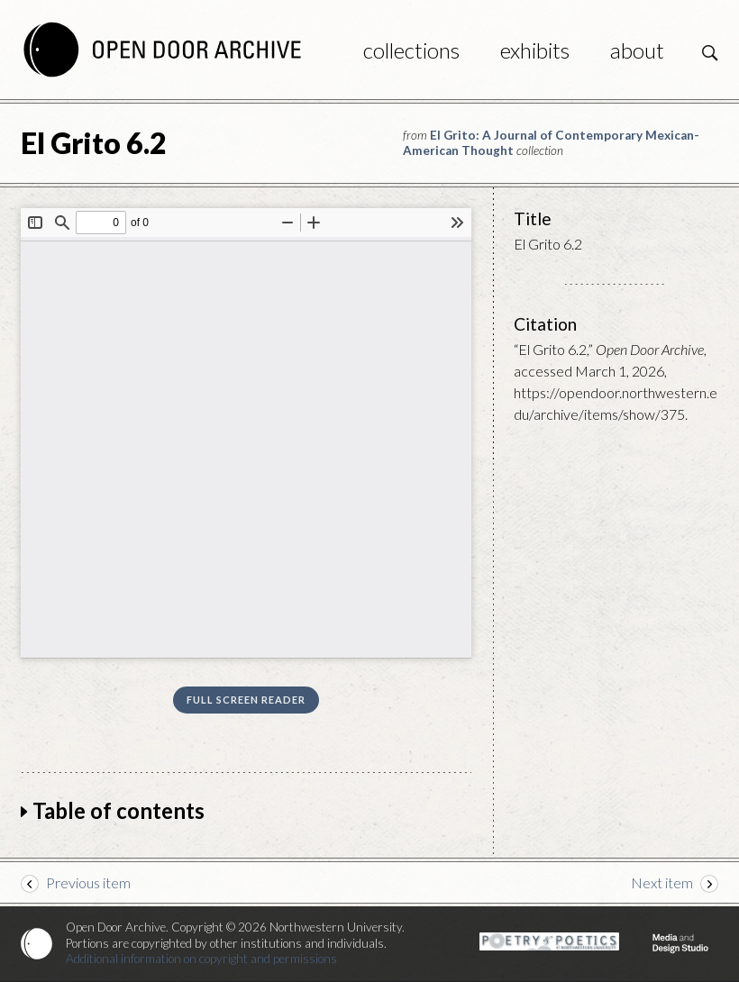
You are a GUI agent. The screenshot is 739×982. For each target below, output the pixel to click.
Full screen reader (246, 699)
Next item (662, 882)
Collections (411, 50)
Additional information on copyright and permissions (201, 958)
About (637, 50)
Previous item (88, 882)
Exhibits (535, 50)
